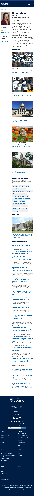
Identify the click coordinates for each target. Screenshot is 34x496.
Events (19, 464)
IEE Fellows (20, 455)
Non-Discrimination (14, 487)
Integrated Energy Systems (23, 437)
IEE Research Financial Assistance (7, 481)
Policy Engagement (17, 198)
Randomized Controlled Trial (19, 203)
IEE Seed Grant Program (5, 479)
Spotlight (2, 466)
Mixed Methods (16, 208)
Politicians (15, 186)
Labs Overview (3, 451)
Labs (2, 449)
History (2, 439)
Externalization (16, 206)
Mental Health (25, 196)
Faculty (19, 453)
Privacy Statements (7, 487)
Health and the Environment (23, 435)
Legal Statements (27, 487)
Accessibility (21, 487)
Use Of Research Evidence (19, 188)
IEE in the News (4, 473)
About (2, 431)
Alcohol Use (15, 193)
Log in (17, 492)
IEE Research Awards (22, 445)
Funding (2, 477)
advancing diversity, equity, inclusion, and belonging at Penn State (20, 485)
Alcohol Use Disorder (24, 186)
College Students (17, 196)
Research (20, 431)
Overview (2, 433)
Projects (19, 444)
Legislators (22, 201)
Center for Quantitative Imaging (6, 453)
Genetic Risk (24, 206)
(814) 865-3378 (16, 413)
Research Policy (27, 198)
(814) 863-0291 (17, 411)
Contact (2, 442)
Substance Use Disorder (18, 191)
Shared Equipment (4, 460)
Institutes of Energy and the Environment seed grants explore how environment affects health (21, 146)
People (6, 9)
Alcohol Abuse (23, 193)
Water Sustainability (21, 442)
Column (2, 471)
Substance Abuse (24, 211)
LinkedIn (17, 417)
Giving (2, 440)
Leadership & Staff (21, 458)
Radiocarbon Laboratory (5, 458)
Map (17, 409)
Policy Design (25, 208)
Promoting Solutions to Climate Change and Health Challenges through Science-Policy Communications (22, 236)
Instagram (14, 417)
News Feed (3, 468)
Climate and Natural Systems (23, 433)
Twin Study (15, 201)
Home (2, 9)
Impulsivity (15, 211)
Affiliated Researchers (22, 457)
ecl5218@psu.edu (6, 27)
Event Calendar (20, 468)
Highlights (19, 466)
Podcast (2, 469)
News (2, 464)
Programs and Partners (5, 435)
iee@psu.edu (17, 414)
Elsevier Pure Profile (5, 32)
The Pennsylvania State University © (17, 489)
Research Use (29, 191)
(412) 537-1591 (5, 30)
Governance (20, 451)
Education (2, 437)
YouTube (20, 417)
